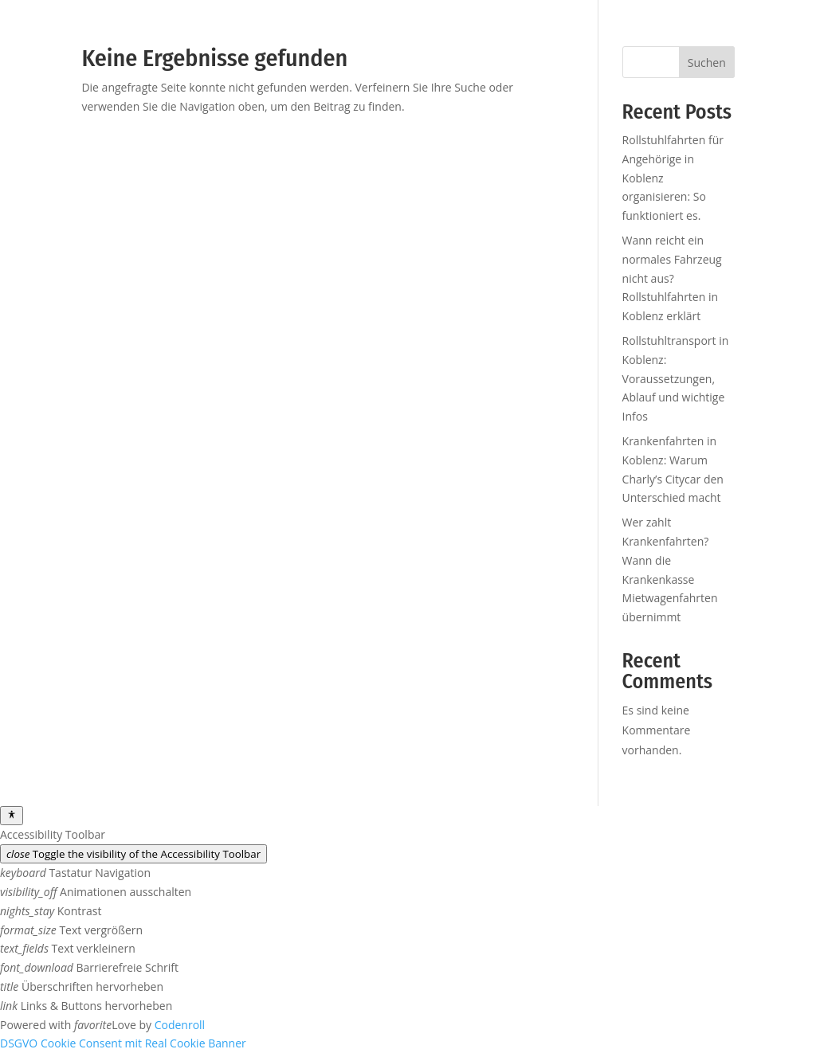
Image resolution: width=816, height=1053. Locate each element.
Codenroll (180, 1024)
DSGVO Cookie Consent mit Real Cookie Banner (123, 1043)
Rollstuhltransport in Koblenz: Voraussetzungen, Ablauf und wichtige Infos (675, 378)
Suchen (707, 62)
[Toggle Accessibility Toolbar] (11, 815)
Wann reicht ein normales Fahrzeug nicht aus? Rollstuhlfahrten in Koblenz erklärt (672, 278)
